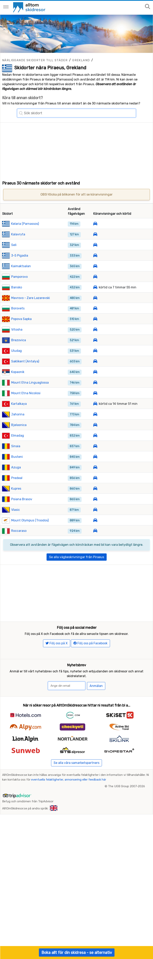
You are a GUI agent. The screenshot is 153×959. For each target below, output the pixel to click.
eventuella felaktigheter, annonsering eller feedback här (68, 806)
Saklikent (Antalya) (25, 374)
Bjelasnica (19, 437)
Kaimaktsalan (21, 279)
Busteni (17, 469)
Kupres (16, 501)
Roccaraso (19, 543)
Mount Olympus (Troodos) (30, 533)
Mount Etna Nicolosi (25, 406)
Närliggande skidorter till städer (35, 60)
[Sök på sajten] (147, 7)
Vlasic (15, 522)
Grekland (81, 60)
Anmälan (96, 712)
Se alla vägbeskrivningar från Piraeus (76, 569)
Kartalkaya (19, 416)
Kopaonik (17, 385)
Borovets (18, 321)
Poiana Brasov (21, 512)
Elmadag (17, 448)
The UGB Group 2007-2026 (126, 813)
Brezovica (18, 353)
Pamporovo (19, 289)
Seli (13, 257)
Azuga (16, 480)
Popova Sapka (21, 332)
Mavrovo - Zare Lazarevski (30, 310)
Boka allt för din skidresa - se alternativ (76, 952)
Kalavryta (18, 247)
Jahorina (17, 427)
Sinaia (15, 459)
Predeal (16, 490)
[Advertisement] (76, 150)
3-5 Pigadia (19, 268)
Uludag (16, 363)
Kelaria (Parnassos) (25, 236)
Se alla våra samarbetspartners (76, 789)
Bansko (16, 300)
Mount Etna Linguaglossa (30, 395)
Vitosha (16, 342)
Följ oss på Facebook (90, 669)
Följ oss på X (57, 669)
